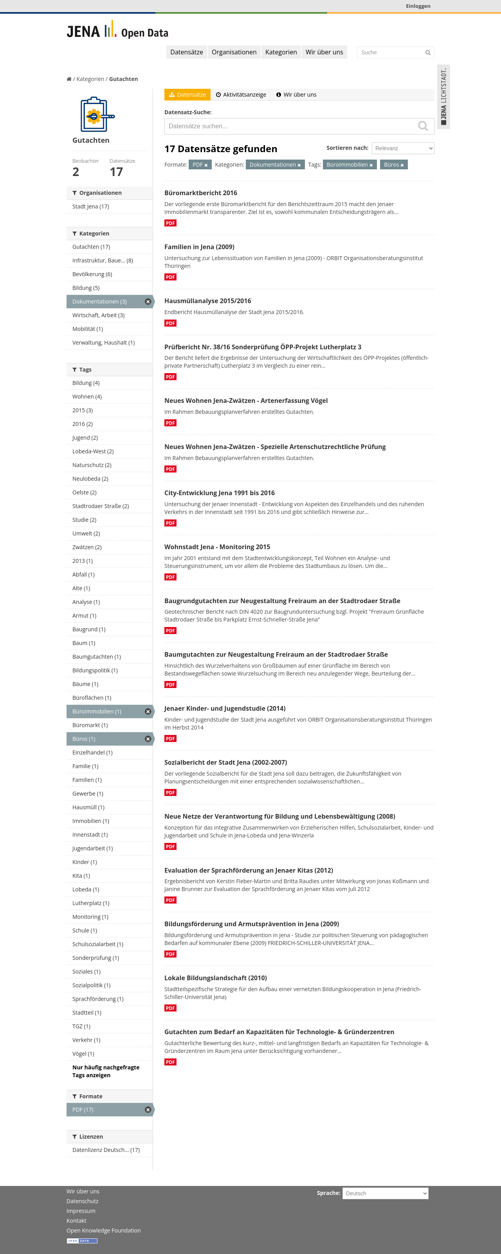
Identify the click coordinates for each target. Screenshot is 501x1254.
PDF (170, 223)
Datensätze (186, 52)
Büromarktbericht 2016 (200, 193)
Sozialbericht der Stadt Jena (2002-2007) (225, 762)
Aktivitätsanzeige (241, 94)
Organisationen (234, 52)
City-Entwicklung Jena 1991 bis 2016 (219, 493)
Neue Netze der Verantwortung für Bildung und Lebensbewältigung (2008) (279, 816)
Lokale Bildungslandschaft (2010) (215, 978)
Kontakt (77, 1220)
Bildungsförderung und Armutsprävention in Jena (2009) (251, 924)
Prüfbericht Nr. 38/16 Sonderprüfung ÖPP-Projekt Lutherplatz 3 (262, 347)
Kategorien (281, 52)
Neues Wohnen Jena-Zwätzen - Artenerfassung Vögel (246, 400)
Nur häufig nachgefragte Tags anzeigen (105, 1071)
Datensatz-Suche (187, 112)
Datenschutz (82, 1201)
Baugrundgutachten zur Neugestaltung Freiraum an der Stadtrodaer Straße (282, 600)
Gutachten (123, 79)
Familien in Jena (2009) (199, 247)
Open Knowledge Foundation (104, 1230)
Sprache (328, 1193)
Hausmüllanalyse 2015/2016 (207, 300)
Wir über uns (324, 52)
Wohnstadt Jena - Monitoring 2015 (217, 547)
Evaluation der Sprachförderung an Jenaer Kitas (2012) (248, 870)
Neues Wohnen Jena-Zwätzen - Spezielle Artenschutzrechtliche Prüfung (275, 446)
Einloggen (418, 5)
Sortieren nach (346, 147)
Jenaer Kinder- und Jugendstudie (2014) (225, 708)
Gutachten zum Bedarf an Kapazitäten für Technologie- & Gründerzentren (279, 1032)
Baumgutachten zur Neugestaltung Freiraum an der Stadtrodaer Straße (276, 654)
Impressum (81, 1210)
